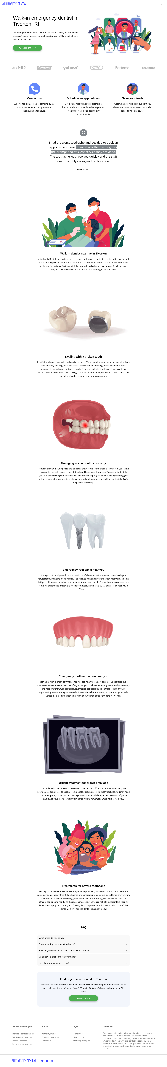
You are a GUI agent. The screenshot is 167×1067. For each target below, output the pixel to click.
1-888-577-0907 (27, 47)
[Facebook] (47, 1060)
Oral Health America (50, 1037)
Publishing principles (81, 1040)
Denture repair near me (22, 1044)
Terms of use (77, 1033)
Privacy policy (78, 1037)
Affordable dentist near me (23, 1033)
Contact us (46, 1040)
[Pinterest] (51, 1060)
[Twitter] (42, 1060)
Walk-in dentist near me (22, 1037)
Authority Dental (49, 1033)
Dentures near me (19, 1040)
